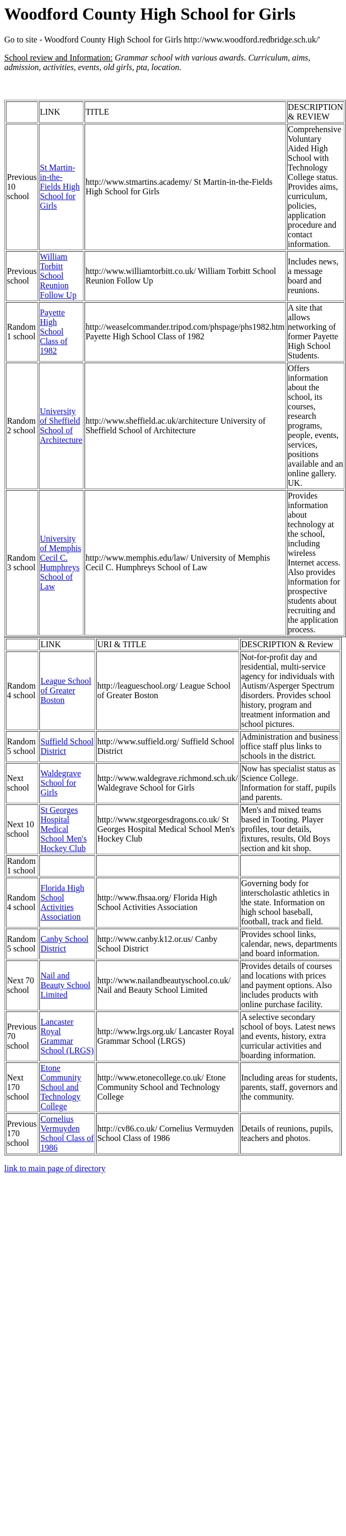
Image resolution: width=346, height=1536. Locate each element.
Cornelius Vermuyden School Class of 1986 (67, 1133)
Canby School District (64, 943)
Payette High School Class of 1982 (53, 331)
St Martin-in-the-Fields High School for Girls (60, 186)
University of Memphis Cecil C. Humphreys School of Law (60, 562)
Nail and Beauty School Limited (65, 985)
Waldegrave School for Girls (60, 783)
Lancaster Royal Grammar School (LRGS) (67, 1036)
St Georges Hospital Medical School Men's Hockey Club (63, 829)
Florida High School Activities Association (62, 902)
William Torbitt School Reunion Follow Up (58, 275)
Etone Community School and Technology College (60, 1087)
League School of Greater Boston (65, 690)
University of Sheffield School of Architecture (61, 425)
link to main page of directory (55, 1168)
